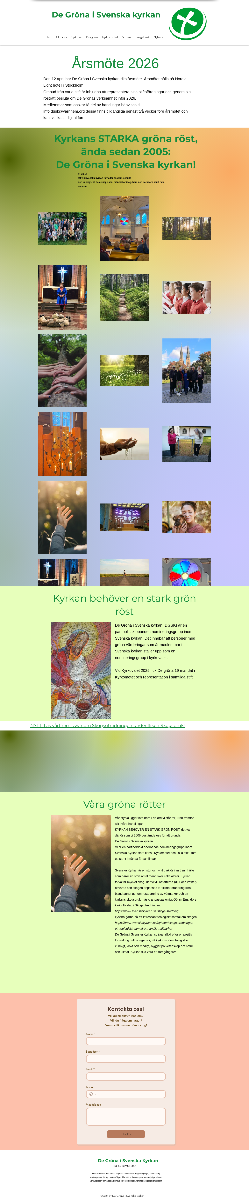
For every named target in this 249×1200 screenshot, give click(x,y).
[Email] (125, 1076)
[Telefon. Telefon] (130, 1094)
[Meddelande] (126, 1116)
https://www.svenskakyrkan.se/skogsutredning (146, 911)
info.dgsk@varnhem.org (64, 111)
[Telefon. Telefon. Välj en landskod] (93, 1094)
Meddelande (93, 1104)
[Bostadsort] (125, 1058)
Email (90, 1069)
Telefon (90, 1087)
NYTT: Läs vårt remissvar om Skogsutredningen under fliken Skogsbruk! (107, 725)
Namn (91, 1034)
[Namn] (125, 1041)
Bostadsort (93, 1051)
